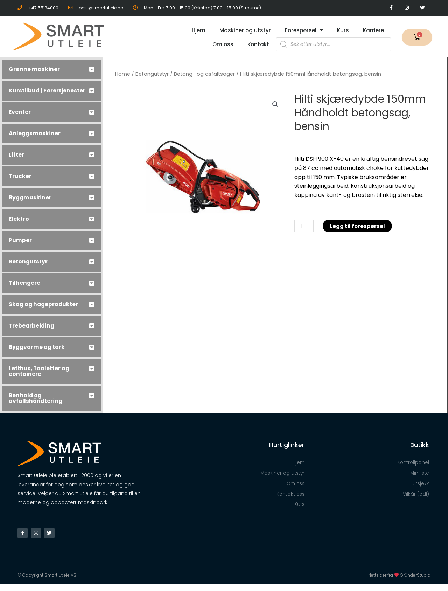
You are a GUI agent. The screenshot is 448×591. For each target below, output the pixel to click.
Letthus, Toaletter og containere (40, 377)
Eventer (20, 118)
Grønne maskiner (34, 69)
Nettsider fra (384, 582)
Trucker (20, 182)
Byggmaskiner (31, 203)
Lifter (16, 160)
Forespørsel (304, 30)
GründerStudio (415, 582)
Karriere (373, 30)
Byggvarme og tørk (38, 353)
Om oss (222, 44)
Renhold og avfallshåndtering (36, 404)
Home (123, 73)
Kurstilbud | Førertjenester (30, 93)
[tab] (51, 69)
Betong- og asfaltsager (206, 73)
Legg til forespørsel (359, 226)
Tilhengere (25, 288)
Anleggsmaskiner (35, 139)
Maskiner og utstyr (245, 30)
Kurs (343, 30)
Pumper (20, 246)
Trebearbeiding (32, 331)
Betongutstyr (29, 267)
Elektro (19, 224)
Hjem (198, 30)
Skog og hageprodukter (44, 310)
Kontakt (258, 44)
